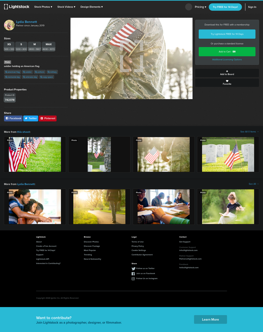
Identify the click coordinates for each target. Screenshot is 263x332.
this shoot (23, 132)
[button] (43, 7)
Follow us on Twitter (145, 268)
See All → (254, 184)
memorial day (12, 77)
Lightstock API (42, 258)
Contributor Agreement (142, 254)
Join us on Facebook (145, 273)
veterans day (30, 77)
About (39, 241)
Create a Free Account (46, 245)
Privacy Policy (138, 245)
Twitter (31, 118)
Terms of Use (138, 241)
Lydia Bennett (26, 21)
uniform (39, 71)
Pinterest (47, 118)
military (52, 71)
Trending (88, 254)
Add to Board (227, 73)
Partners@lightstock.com (190, 258)
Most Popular (90, 249)
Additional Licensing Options (227, 59)
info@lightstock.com (188, 249)
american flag (12, 71)
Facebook (13, 118)
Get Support (184, 241)
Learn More (210, 319)
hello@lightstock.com (189, 267)
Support (39, 254)
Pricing (200, 7)
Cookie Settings (139, 249)
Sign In (252, 7)
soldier (27, 71)
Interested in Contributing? (48, 263)
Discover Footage (92, 245)
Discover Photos (91, 241)
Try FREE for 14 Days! (225, 7)
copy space (46, 77)
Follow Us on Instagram (147, 278)
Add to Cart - (227, 51)
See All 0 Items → (249, 131)
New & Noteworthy (92, 258)
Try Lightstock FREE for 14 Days (227, 34)
